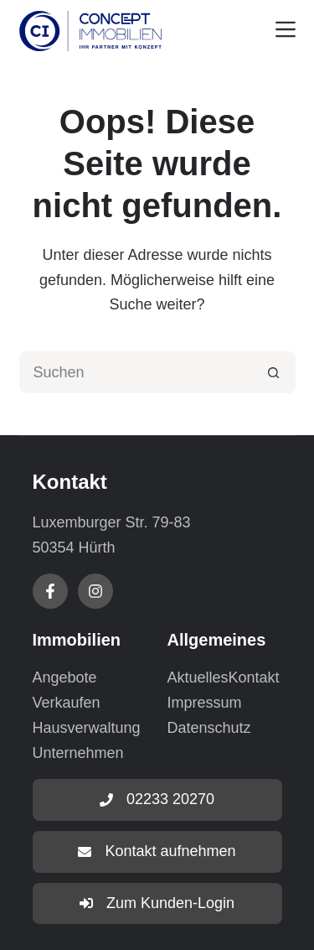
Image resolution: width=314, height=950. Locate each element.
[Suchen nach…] (136, 372)
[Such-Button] (275, 372)
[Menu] (285, 29)
